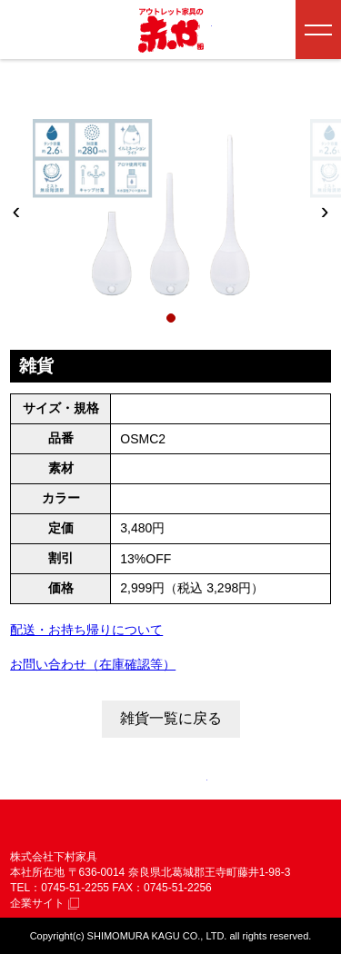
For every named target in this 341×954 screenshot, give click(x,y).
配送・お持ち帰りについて (86, 629)
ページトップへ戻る (171, 782)
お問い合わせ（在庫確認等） (93, 664)
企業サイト (44, 903)
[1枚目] (171, 318)
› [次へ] (325, 210)
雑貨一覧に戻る (171, 718)
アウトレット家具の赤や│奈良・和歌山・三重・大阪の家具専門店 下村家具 (171, 30)
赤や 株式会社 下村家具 (101, 828)
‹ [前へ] (17, 210)
